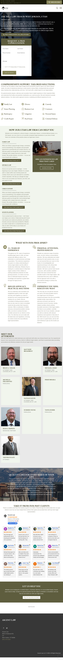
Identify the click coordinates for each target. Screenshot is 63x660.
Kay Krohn (11, 546)
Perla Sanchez (11, 563)
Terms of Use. (22, 66)
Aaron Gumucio (40, 528)
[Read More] (51, 104)
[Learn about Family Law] (10, 104)
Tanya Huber (50, 410)
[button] (61, 8)
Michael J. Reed (51, 368)
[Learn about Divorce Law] (31, 104)
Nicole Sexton (40, 546)
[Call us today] (16, 34)
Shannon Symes (40, 563)
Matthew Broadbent (28, 350)
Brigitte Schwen (11, 528)
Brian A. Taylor (9, 368)
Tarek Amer (55, 528)
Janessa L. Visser (26, 528)
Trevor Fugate (9, 458)
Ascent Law (11, 515)
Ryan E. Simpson (9, 429)
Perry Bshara (50, 380)
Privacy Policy (14, 66)
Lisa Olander (55, 563)
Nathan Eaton (29, 398)
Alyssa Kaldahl (26, 546)
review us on (13, 523)
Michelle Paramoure (7, 381)
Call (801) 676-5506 (46, 168)
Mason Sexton (55, 546)
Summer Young (30, 410)
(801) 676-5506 (6, 640)
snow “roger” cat (26, 563)
